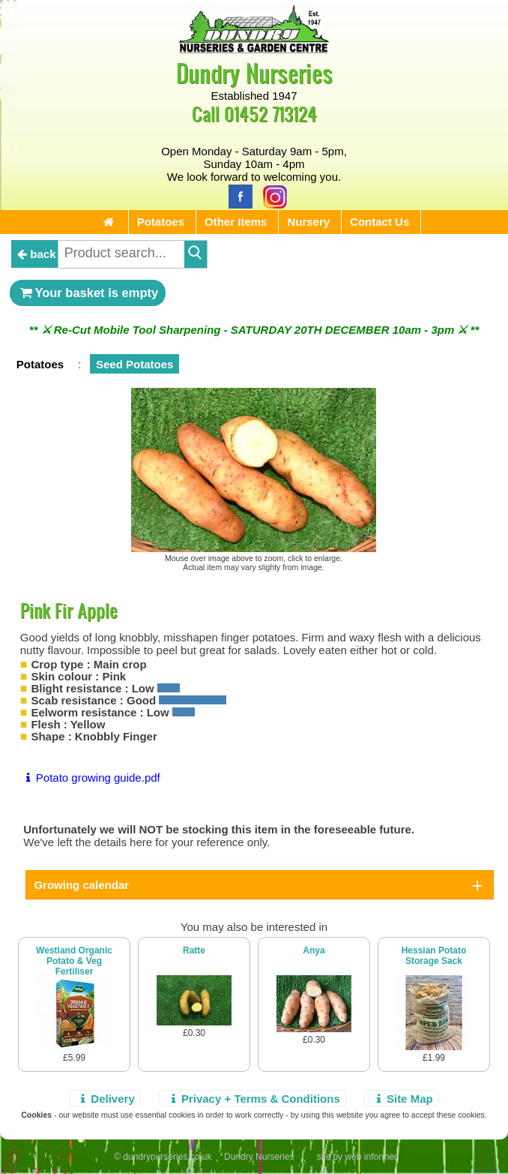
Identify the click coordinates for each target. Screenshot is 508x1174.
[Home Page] (254, 49)
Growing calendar (81, 884)
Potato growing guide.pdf (90, 777)
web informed (372, 1156)
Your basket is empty (87, 292)
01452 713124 (270, 113)
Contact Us (379, 221)
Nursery (308, 221)
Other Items (236, 221)
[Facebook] (237, 195)
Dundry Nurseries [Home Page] (254, 72)
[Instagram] (271, 195)
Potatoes (160, 221)
